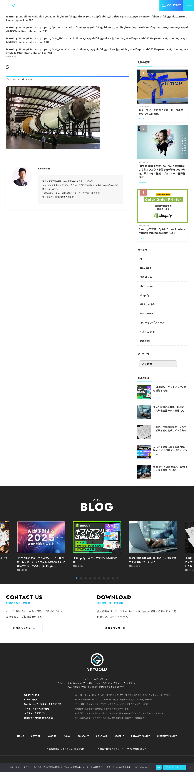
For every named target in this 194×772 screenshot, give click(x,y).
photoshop (147, 286)
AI (141, 258)
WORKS (52, 731)
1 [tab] (76, 578)
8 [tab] (108, 578)
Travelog (145, 267)
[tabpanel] (97, 547)
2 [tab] (81, 578)
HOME (20, 731)
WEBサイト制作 (149, 304)
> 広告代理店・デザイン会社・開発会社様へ (66, 744)
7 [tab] (103, 578)
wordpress (147, 313)
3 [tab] (85, 578)
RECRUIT (119, 731)
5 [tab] (94, 578)
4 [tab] (90, 578)
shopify (144, 295)
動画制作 (145, 341)
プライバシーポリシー (175, 767)
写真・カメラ (147, 331)
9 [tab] (112, 578)
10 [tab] (117, 578)
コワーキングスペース (152, 322)
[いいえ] (190, 767)
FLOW (67, 731)
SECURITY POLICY (167, 731)
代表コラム (146, 277)
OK (158, 767)
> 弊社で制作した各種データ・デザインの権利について (122, 744)
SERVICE (36, 731)
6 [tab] (99, 578)
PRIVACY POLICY (140, 731)
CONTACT (101, 731)
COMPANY (83, 731)
